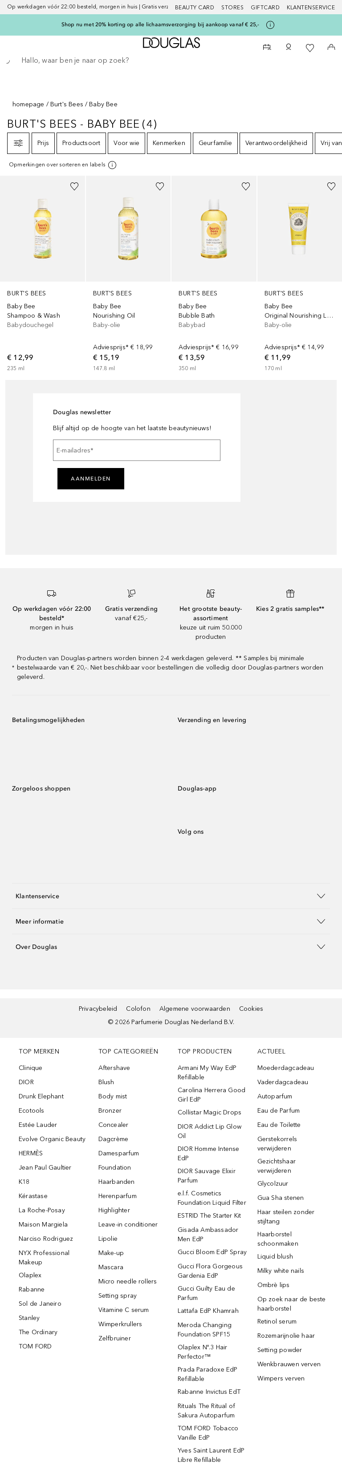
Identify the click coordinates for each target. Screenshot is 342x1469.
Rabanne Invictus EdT (209, 1392)
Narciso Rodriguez (46, 1239)
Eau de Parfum (278, 1110)
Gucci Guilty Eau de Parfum (206, 1293)
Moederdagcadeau (285, 1068)
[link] (42, 274)
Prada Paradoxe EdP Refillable (208, 1374)
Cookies (251, 1009)
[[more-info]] (63, 165)
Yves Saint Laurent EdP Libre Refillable (211, 1455)
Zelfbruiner (114, 1338)
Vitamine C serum (123, 1310)
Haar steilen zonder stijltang (286, 1216)
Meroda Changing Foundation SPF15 (205, 1329)
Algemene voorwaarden (194, 1009)
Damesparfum (118, 1153)
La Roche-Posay (42, 1210)
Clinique (31, 1068)
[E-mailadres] (136, 450)
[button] (171, 895)
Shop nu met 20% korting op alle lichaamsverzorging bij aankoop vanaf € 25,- (160, 24)
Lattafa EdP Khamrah (208, 1311)
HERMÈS (31, 1153)
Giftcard (265, 7)
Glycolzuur (273, 1183)
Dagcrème (113, 1139)
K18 (24, 1182)
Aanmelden (91, 479)
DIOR (26, 1082)
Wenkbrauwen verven (289, 1364)
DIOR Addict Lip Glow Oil (209, 1131)
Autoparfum (275, 1096)
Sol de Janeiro (40, 1304)
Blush (106, 1082)
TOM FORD (35, 1346)
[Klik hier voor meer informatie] (270, 25)
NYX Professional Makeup (44, 1257)
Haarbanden (116, 1182)
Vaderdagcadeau (283, 1082)
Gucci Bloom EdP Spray (212, 1252)
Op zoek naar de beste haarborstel (291, 1303)
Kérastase (33, 1196)
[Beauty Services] (267, 48)
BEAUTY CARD (195, 7)
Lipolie (108, 1239)
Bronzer (110, 1110)
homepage (28, 104)
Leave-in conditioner (128, 1224)
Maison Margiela (43, 1224)
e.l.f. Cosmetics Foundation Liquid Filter (212, 1198)
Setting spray (117, 1296)
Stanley (29, 1318)
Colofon (138, 1009)
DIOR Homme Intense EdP (209, 1153)
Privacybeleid (98, 1009)
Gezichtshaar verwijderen (276, 1166)
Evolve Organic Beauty (52, 1139)
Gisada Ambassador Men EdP (208, 1234)
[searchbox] (171, 60)
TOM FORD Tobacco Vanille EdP (208, 1433)
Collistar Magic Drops (209, 1112)
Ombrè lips (273, 1285)
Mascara (110, 1267)
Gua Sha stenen (280, 1198)
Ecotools (32, 1110)
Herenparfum (117, 1196)
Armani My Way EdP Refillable (207, 1072)
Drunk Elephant (41, 1096)
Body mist (112, 1096)
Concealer (113, 1125)
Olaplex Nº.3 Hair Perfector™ (202, 1352)
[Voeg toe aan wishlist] (74, 186)
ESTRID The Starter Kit (209, 1215)
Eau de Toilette (279, 1125)
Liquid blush (275, 1256)
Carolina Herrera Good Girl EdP (211, 1094)
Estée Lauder (38, 1125)
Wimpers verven (281, 1378)
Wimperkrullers (120, 1324)
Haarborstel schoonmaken (277, 1239)
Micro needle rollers (127, 1281)
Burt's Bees (66, 104)
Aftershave (114, 1068)
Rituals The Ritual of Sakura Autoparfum (206, 1410)
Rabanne (32, 1289)
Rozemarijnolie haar (286, 1336)
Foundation (114, 1167)
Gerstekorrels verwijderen (277, 1143)
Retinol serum (277, 1321)
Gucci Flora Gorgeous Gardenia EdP (210, 1271)
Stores (232, 7)
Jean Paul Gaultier (45, 1167)
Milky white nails (280, 1271)
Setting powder (279, 1350)
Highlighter (114, 1210)
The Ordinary (38, 1332)
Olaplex (30, 1275)
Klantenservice (311, 7)
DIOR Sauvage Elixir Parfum (207, 1175)
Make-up (111, 1253)
